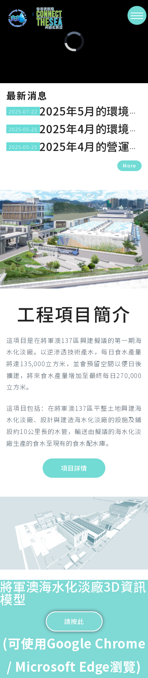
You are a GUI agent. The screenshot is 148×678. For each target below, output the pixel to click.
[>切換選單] (136, 15)
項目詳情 (74, 468)
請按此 (74, 621)
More (129, 165)
